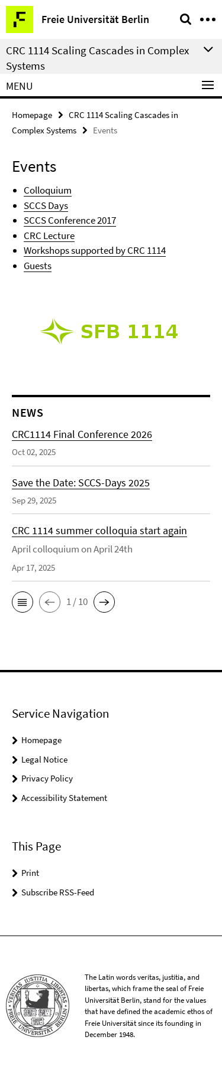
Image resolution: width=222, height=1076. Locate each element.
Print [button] (30, 872)
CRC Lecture (49, 235)
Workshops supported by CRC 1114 (95, 250)
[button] (22, 602)
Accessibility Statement (64, 797)
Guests (38, 265)
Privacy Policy (47, 778)
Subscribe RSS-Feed (57, 892)
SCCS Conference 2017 (70, 220)
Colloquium (48, 190)
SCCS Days (46, 205)
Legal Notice (44, 759)
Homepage (32, 114)
